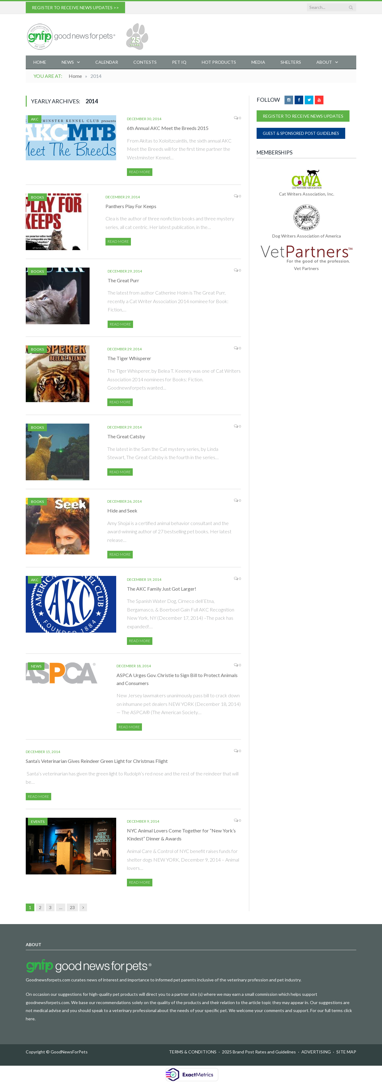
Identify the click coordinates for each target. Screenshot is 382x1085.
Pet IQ (179, 62)
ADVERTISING (316, 1051)
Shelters (291, 62)
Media (258, 62)
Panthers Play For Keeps (130, 206)
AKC (34, 119)
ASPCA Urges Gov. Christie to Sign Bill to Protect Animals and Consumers (177, 679)
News (68, 62)
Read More (139, 171)
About (324, 62)
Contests (145, 62)
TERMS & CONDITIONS (192, 1051)
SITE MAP (346, 1051)
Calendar (106, 62)
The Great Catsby (126, 436)
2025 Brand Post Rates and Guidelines (259, 1051)
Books (37, 197)
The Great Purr (123, 280)
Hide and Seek (122, 510)
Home (39, 62)
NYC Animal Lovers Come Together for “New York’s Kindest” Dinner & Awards (181, 834)
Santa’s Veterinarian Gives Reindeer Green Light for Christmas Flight (97, 761)
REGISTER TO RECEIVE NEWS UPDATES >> (75, 7)
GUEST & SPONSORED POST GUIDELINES (301, 133)
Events (37, 821)
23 (72, 907)
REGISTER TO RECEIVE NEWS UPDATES (303, 116)
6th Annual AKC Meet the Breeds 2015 (167, 128)
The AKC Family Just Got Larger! (161, 589)
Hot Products (219, 62)
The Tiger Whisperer (129, 358)
